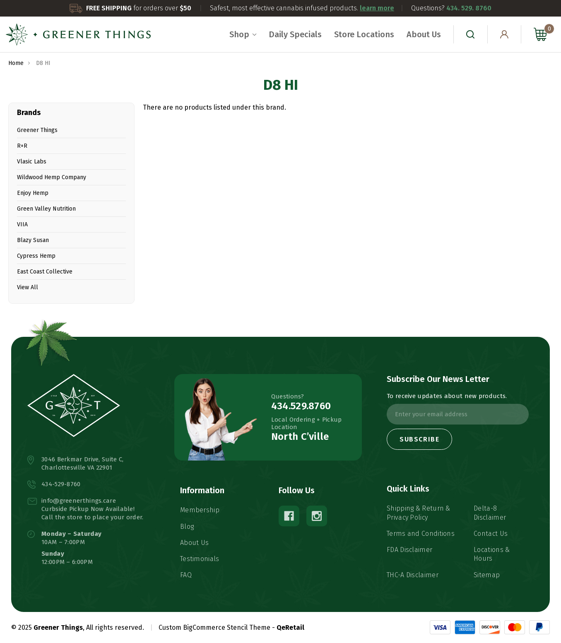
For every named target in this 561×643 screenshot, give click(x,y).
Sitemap (487, 575)
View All (27, 287)
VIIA (22, 224)
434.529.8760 (301, 406)
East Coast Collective (44, 271)
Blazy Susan (33, 240)
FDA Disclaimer (409, 550)
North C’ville (300, 436)
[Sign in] (504, 34)
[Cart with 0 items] (538, 34)
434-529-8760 (61, 484)
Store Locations (364, 34)
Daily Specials (295, 34)
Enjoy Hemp (32, 193)
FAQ (186, 575)
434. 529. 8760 (468, 8)
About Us (424, 34)
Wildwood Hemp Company (51, 177)
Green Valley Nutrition (46, 208)
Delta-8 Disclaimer (490, 512)
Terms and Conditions (421, 533)
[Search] (470, 34)
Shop (242, 34)
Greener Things (37, 130)
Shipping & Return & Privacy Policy (418, 512)
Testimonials (199, 559)
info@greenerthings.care (78, 500)
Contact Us (491, 533)
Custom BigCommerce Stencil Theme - (217, 627)
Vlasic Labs (31, 161)
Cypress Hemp (36, 255)
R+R (22, 145)
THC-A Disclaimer (412, 575)
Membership (199, 510)
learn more (377, 8)
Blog (187, 526)
